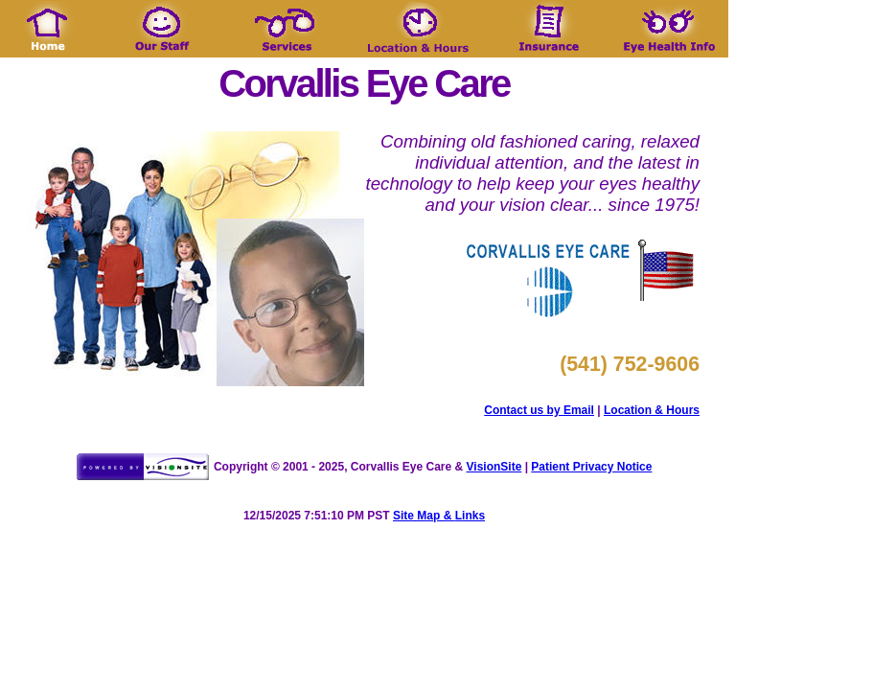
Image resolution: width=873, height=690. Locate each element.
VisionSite (494, 466)
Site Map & (424, 515)
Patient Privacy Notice (591, 466)
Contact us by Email (539, 410)
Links (470, 515)
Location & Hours (652, 410)
